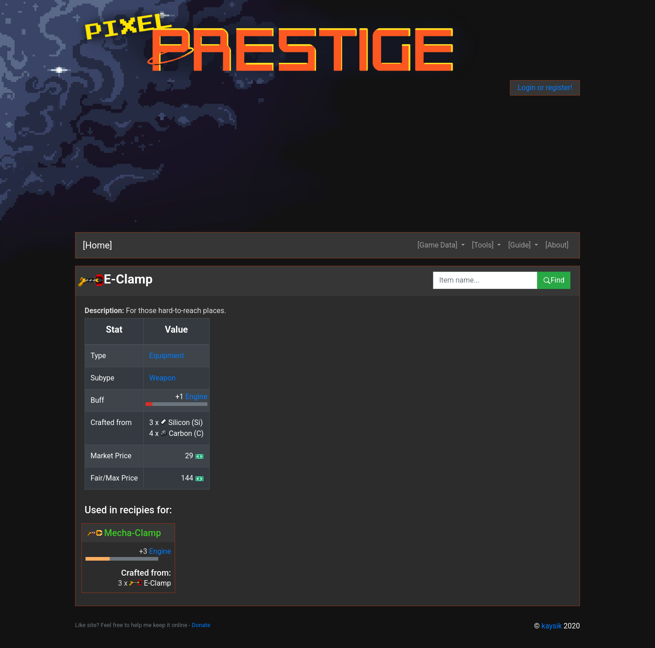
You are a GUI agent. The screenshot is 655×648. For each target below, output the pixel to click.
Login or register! (545, 87)
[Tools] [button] (484, 245)
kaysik (552, 626)
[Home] (97, 245)
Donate (201, 625)
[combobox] (485, 280)
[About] (557, 245)
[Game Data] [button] (438, 245)
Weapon (162, 378)
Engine (196, 396)
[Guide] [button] (520, 245)
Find (553, 280)
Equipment (166, 355)
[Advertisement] (327, 164)
